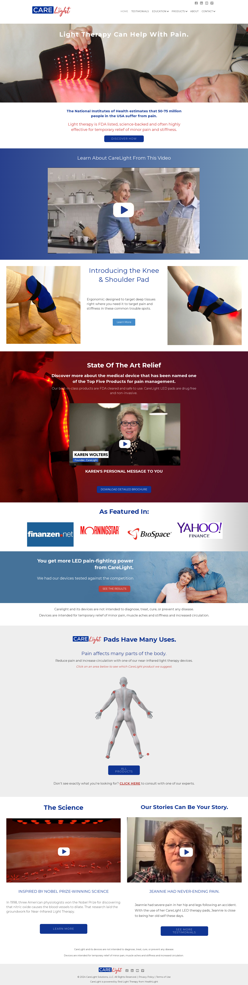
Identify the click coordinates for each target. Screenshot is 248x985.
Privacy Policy (146, 977)
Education (159, 11)
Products (178, 11)
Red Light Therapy (128, 981)
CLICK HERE (130, 783)
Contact (207, 11)
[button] (124, 138)
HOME (124, 11)
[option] (49, 533)
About (194, 11)
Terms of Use (163, 977)
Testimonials (140, 11)
